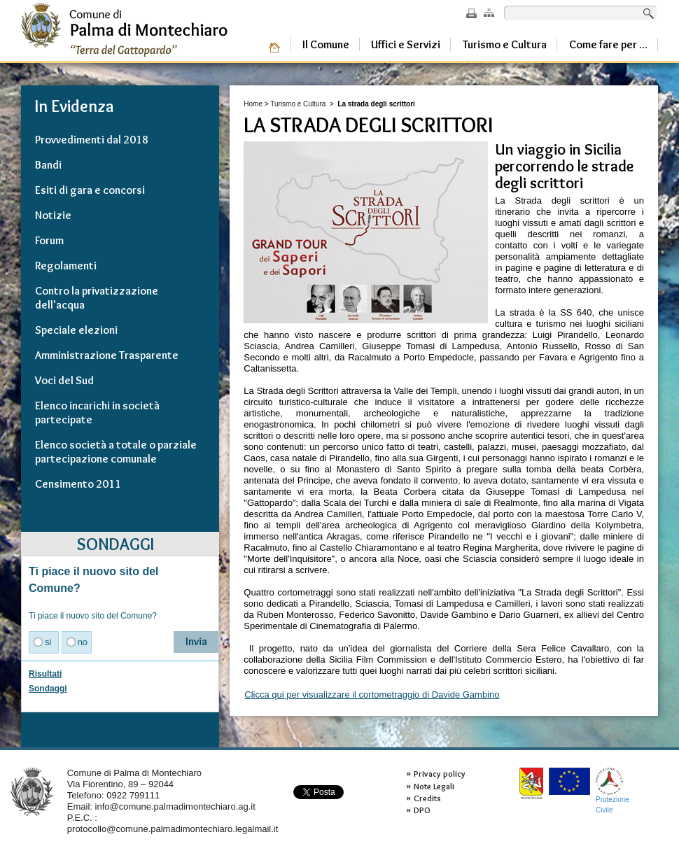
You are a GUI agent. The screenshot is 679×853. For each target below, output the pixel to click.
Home (253, 104)
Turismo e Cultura (298, 104)
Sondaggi (48, 688)
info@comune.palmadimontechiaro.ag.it (175, 806)
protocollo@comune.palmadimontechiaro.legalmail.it (173, 829)
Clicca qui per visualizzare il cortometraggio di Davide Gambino (371, 694)
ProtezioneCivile (612, 790)
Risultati (45, 674)
